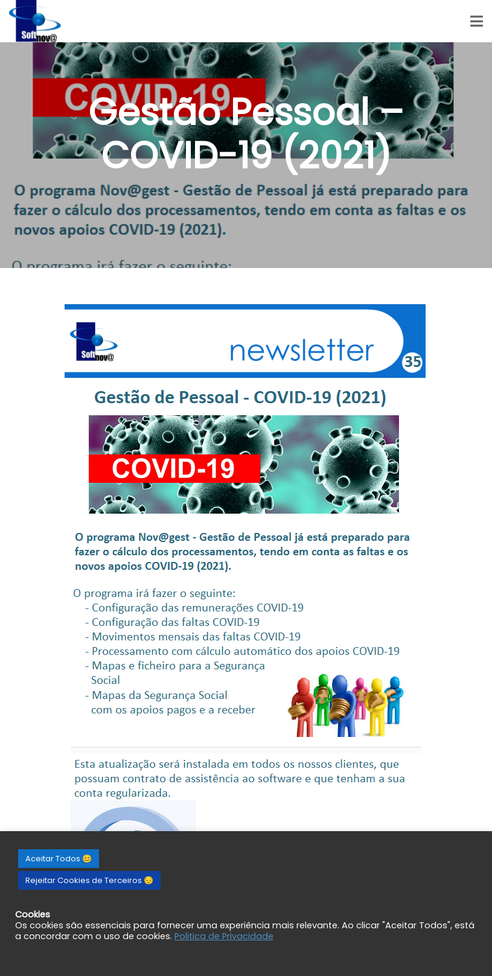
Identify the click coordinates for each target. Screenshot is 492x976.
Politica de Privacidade (223, 936)
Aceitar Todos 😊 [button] (58, 858)
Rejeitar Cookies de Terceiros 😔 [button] (89, 880)
